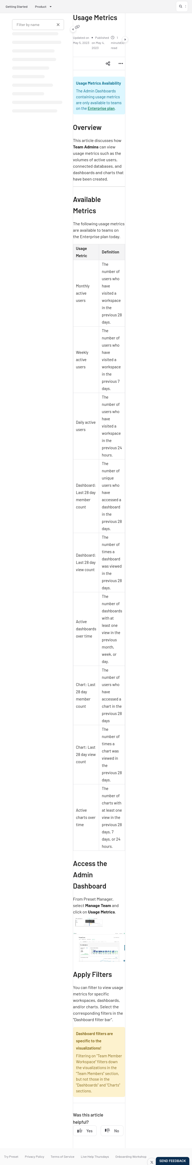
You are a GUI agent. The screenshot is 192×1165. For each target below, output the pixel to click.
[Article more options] (120, 63)
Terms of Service (62, 1156)
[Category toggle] (73, 29)
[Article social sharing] (108, 63)
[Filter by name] (38, 24)
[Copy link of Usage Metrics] (77, 27)
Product (41, 6)
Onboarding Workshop (130, 1156)
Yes (85, 1130)
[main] (99, 580)
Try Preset (11, 1156)
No (112, 1130)
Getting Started (17, 6)
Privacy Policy (34, 1156)
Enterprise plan (101, 108)
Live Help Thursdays (95, 1156)
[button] (182, 6)
